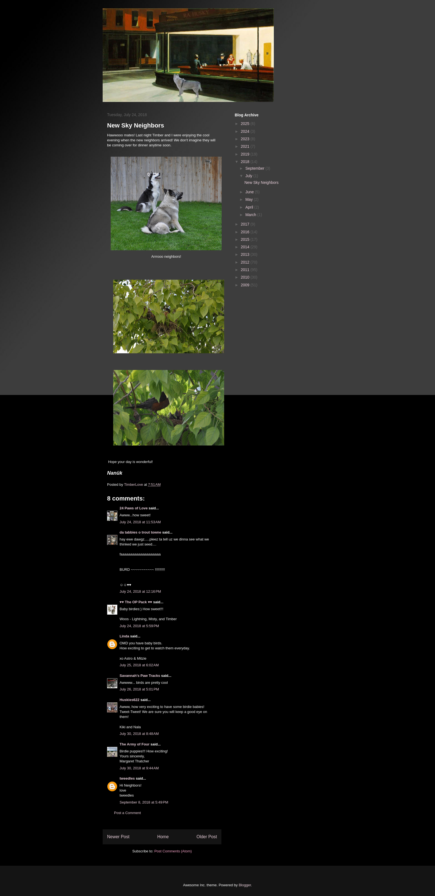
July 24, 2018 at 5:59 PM (139, 626)
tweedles (127, 778)
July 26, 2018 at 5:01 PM (139, 689)
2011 (246, 269)
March (251, 214)
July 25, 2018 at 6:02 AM (139, 665)
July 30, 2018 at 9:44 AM (139, 768)
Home (163, 836)
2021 (246, 146)
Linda (124, 636)
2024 (246, 131)
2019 (246, 154)
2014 (246, 247)
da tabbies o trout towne (140, 532)
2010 (246, 277)
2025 (246, 123)
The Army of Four (135, 744)
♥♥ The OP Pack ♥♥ (136, 602)
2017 (246, 224)
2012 (246, 262)
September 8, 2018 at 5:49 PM (144, 802)
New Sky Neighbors (261, 182)
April (249, 207)
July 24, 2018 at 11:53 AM (140, 522)
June (250, 192)
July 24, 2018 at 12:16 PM (140, 591)
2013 (246, 254)
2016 (246, 232)
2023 (246, 139)
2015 (246, 239)
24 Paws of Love (134, 508)
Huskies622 (130, 700)
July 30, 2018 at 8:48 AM (139, 734)
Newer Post (118, 836)
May (249, 199)
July (249, 176)
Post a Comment (127, 813)
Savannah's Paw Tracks (140, 676)
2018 (246, 161)
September (255, 168)
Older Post (206, 836)
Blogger (245, 885)
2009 (246, 285)
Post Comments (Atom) (173, 851)
